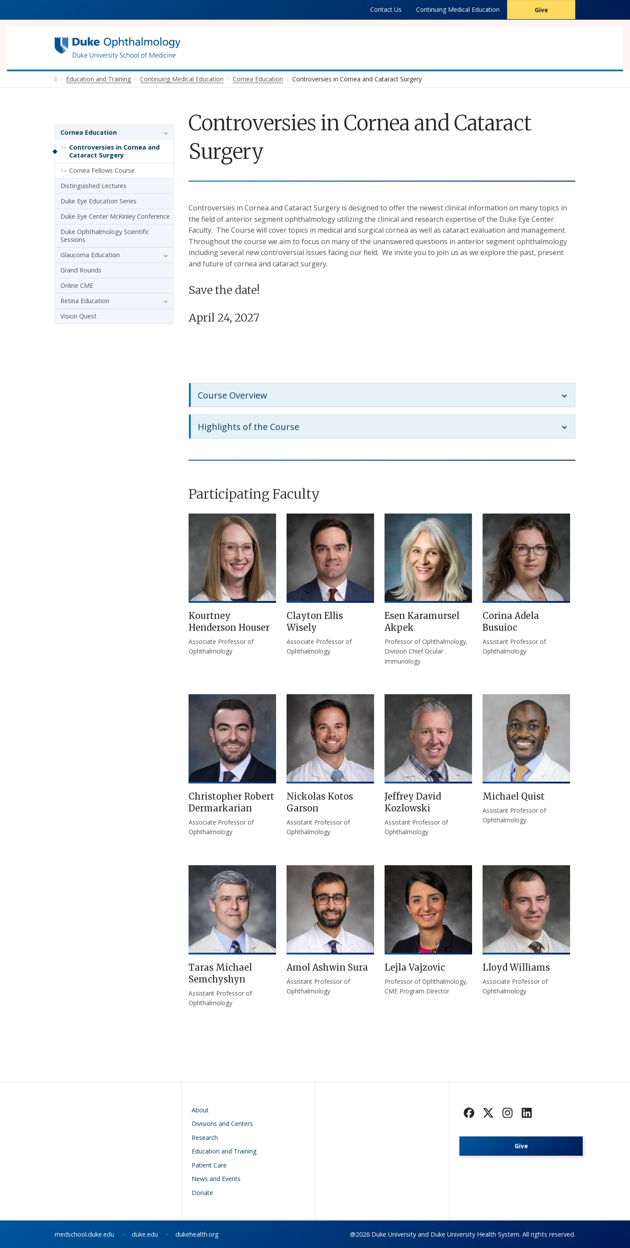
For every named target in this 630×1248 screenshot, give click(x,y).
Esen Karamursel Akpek (422, 621)
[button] (163, 132)
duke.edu (145, 1234)
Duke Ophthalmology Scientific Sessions (104, 235)
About (200, 1110)
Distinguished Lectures (93, 186)
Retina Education (84, 301)
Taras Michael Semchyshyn (220, 973)
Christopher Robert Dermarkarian (231, 802)
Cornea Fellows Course (102, 170)
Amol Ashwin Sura (327, 967)
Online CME (76, 285)
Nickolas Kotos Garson (320, 802)
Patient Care (209, 1165)
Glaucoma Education (90, 255)
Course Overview (232, 395)
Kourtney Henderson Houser (229, 621)
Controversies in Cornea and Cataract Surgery (114, 151)
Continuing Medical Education (458, 9)
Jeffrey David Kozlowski (413, 802)
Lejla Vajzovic (415, 967)
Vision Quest (78, 316)
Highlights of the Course (248, 427)
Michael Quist (514, 796)
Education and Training (224, 1151)
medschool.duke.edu (84, 1234)
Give (541, 10)
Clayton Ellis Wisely (315, 621)
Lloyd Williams (516, 967)
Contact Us (386, 9)
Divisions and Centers (222, 1123)
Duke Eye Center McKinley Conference (115, 216)
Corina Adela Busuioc (511, 621)
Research (205, 1137)
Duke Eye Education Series (98, 201)
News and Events (216, 1179)
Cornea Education (88, 132)
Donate (202, 1193)
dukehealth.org (197, 1234)
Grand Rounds (81, 270)
